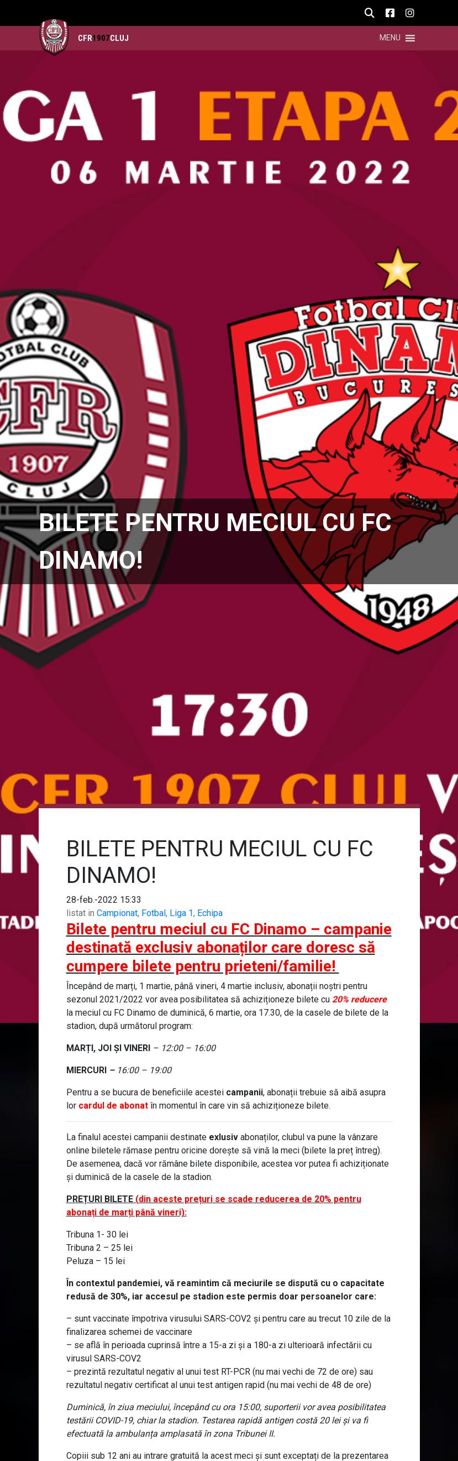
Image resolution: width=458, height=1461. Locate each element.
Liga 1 (181, 913)
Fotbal (153, 913)
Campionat (117, 913)
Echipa (210, 913)
